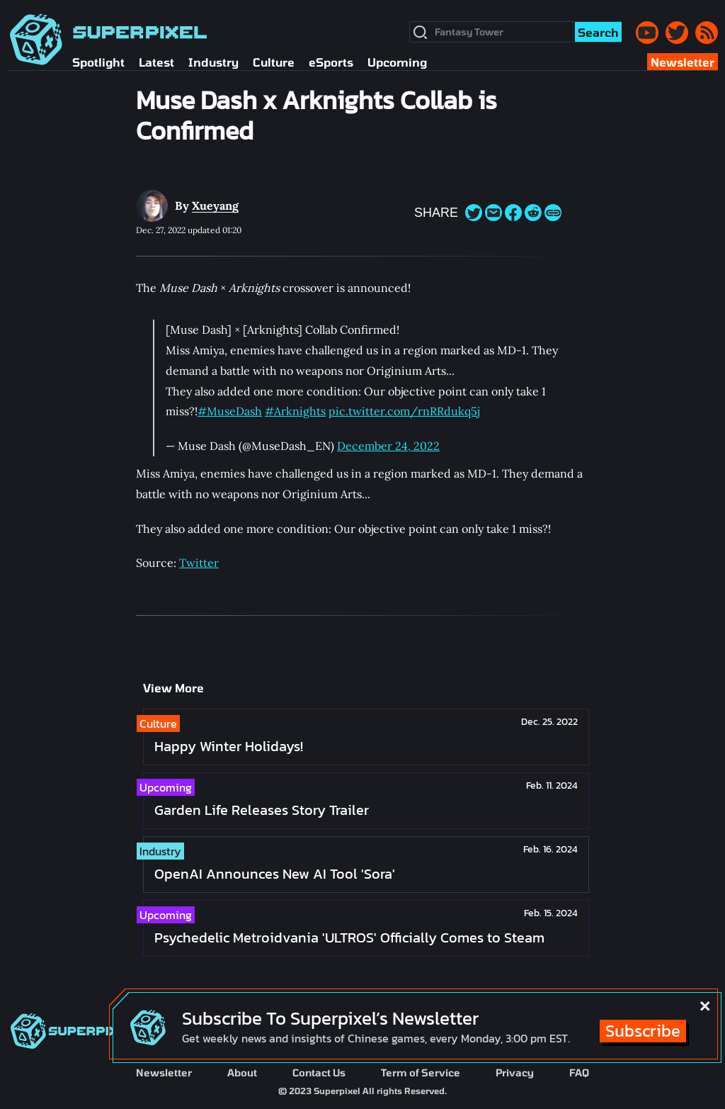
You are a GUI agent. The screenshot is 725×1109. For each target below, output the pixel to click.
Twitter (199, 563)
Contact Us (319, 1072)
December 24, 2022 (388, 446)
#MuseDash (230, 411)
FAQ (579, 1072)
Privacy (515, 1072)
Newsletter (164, 1072)
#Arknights (295, 411)
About (242, 1072)
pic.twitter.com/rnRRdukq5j (404, 411)
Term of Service (420, 1072)
